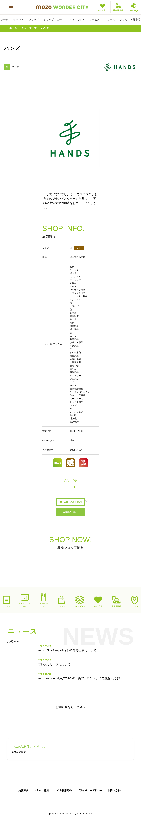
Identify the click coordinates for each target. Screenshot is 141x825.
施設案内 (23, 790)
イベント (18, 19)
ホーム (4, 19)
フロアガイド (76, 19)
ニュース (110, 19)
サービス (94, 19)
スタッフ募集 (41, 790)
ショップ (33, 19)
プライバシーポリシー (89, 790)
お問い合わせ (115, 790)
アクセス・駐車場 (130, 19)
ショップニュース (54, 19)
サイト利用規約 (63, 790)
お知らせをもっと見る (70, 707)
